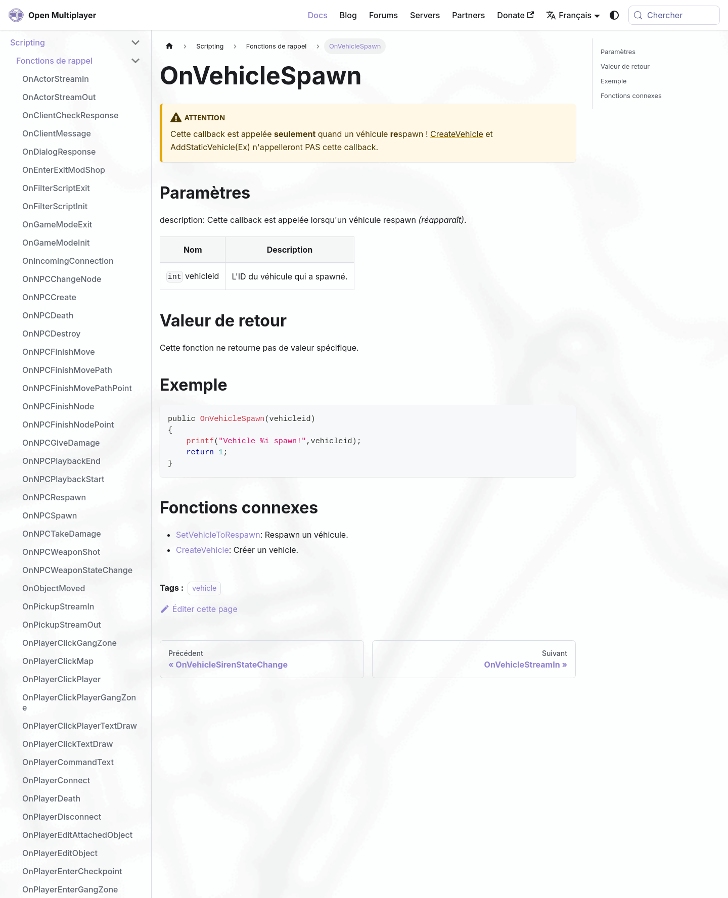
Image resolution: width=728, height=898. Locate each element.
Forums (383, 15)
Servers (425, 15)
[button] (75, 42)
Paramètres (618, 52)
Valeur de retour (625, 66)
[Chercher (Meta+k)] (674, 15)
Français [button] (569, 15)
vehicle (204, 588)
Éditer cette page (199, 609)
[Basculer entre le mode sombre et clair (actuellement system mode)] (614, 15)
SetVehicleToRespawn (218, 535)
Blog (348, 15)
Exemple (613, 81)
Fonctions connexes (631, 96)
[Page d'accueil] (169, 46)
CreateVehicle (456, 134)
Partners (468, 15)
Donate (515, 15)
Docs (318, 15)
